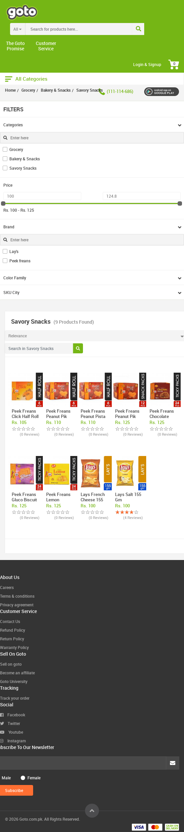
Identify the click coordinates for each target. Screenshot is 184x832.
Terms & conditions (17, 596)
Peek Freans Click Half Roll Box (25, 416)
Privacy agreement (16, 604)
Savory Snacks (22, 168)
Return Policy (12, 638)
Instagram (13, 740)
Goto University (13, 681)
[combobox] (92, 29)
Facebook (12, 714)
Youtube (11, 732)
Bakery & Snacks (24, 158)
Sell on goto (11, 664)
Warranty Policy (14, 647)
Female (33, 777)
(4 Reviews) (133, 517)
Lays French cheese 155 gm (93, 499)
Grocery (16, 149)
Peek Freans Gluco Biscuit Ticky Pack (24, 499)
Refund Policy (12, 630)
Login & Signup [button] (147, 64)
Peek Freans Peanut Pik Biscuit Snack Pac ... (128, 419)
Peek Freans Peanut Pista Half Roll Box (93, 416)
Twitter (10, 723)
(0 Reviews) (29, 434)
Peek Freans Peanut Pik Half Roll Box (58, 416)
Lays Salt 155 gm (128, 497)
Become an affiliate (17, 672)
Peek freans (19, 260)
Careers (7, 587)
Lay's (13, 251)
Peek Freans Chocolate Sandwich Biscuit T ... (162, 419)
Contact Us (10, 621)
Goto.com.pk (30, 819)
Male (6, 777)
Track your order (14, 698)
